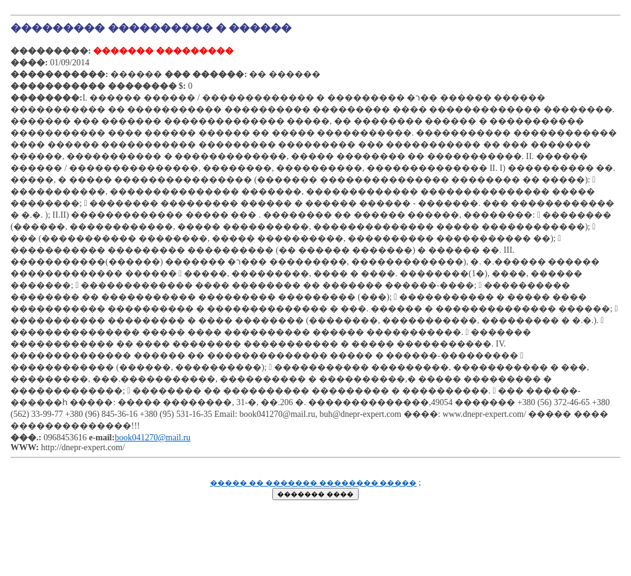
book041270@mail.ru (152, 437)
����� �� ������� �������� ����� (313, 483)
